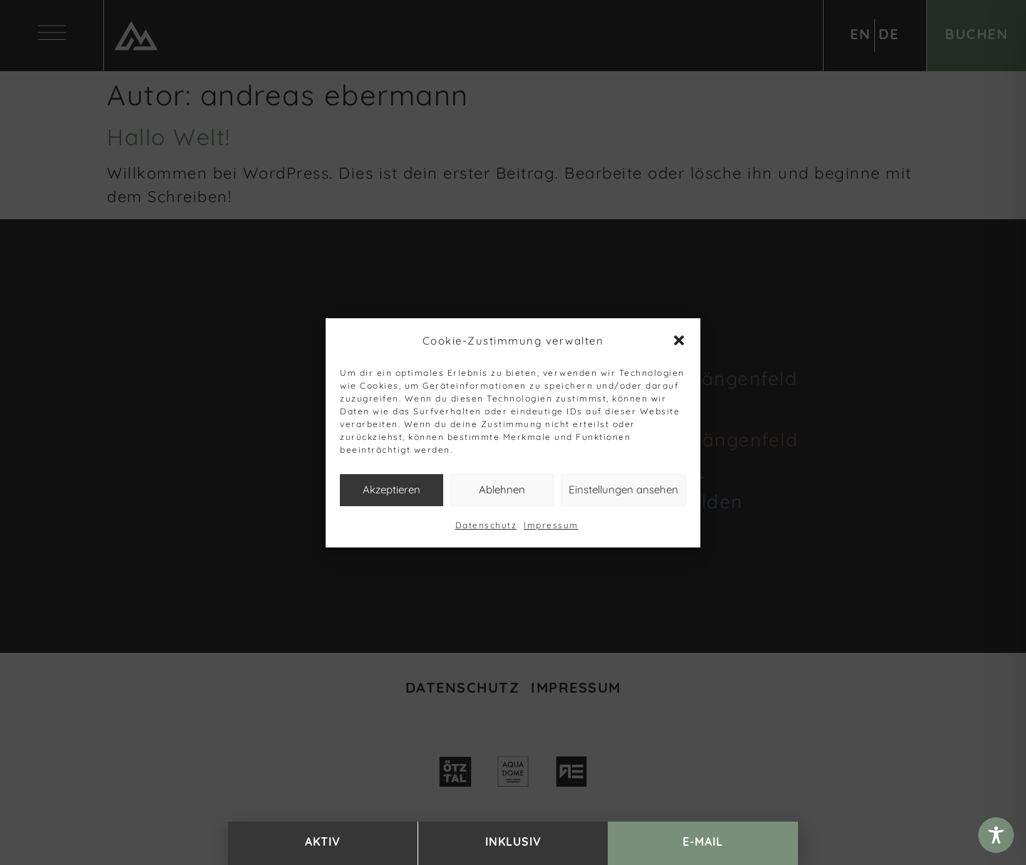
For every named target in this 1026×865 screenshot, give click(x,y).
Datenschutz (486, 525)
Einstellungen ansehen (623, 489)
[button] (679, 340)
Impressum (551, 525)
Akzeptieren (391, 489)
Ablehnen (502, 489)
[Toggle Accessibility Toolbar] (996, 835)
